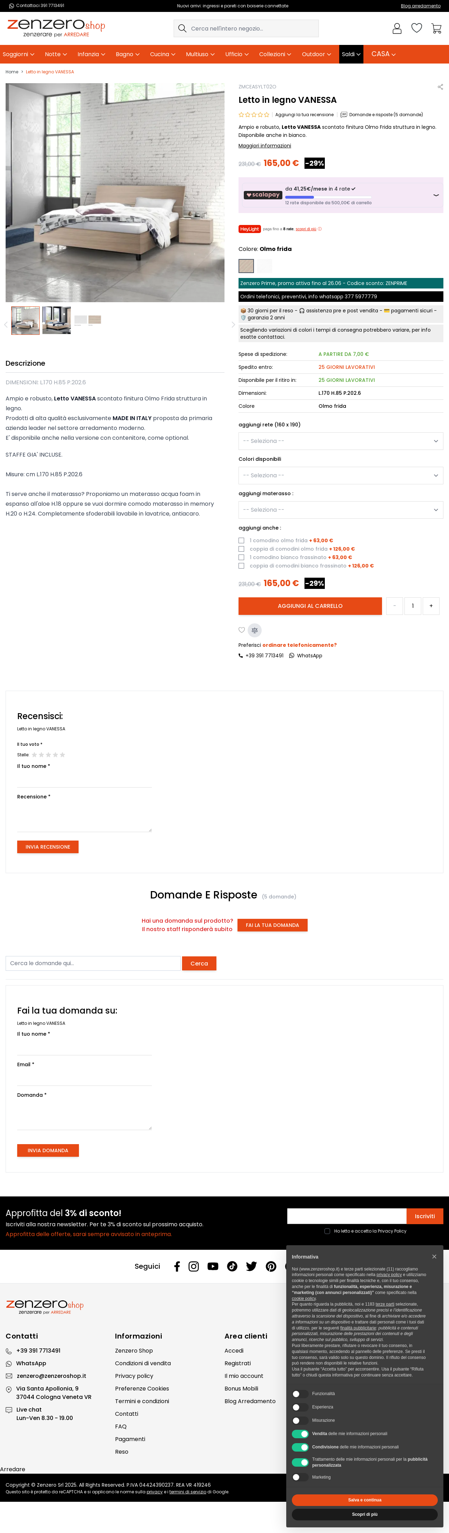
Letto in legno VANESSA (50, 72)
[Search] (182, 28)
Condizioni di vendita (143, 1363)
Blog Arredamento (250, 1401)
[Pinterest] (271, 1266)
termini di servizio (187, 1492)
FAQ (121, 1426)
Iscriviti (425, 1216)
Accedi (233, 1351)
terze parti (385, 1304)
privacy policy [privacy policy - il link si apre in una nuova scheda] (389, 1274)
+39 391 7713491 (264, 655)
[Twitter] (251, 1266)
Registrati (237, 1363)
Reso (121, 1452)
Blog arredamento (421, 6)
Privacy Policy (392, 1231)
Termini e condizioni (142, 1401)
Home (12, 72)
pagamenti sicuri (412, 310)
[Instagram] (193, 1266)
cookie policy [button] (304, 1298)
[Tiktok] (232, 1266)
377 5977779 (361, 296)
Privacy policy (134, 1376)
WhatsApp (31, 1363)
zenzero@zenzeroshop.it (51, 1376)
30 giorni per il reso (270, 310)
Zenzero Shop (134, 1351)
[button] (434, 1256)
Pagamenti (130, 1439)
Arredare (12, 1469)
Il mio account (243, 1376)
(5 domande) (279, 896)
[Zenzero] (224, 1307)
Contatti (126, 1414)
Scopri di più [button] (365, 1514)
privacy (155, 1492)
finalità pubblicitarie (358, 1328)
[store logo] (56, 28)
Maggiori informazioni (265, 145)
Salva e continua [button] (365, 1500)
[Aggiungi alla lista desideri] (242, 630)
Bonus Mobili (241, 1389)
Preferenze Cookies (142, 1389)
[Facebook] (177, 1266)
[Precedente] (7, 324)
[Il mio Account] (397, 28)
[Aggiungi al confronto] (255, 630)
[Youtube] (213, 1266)
